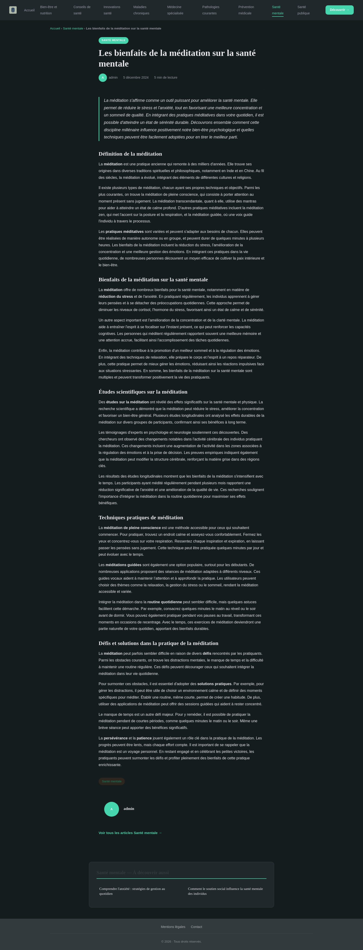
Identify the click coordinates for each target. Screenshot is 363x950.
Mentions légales (173, 927)
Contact (196, 927)
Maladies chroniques (141, 10)
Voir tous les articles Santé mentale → (130, 833)
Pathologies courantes (210, 10)
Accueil (29, 10)
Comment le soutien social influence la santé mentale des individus (225, 891)
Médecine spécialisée (175, 10)
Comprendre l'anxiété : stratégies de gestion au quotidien (132, 891)
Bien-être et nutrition (48, 10)
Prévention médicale (246, 10)
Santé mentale (278, 10)
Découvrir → (339, 10)
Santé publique (303, 10)
